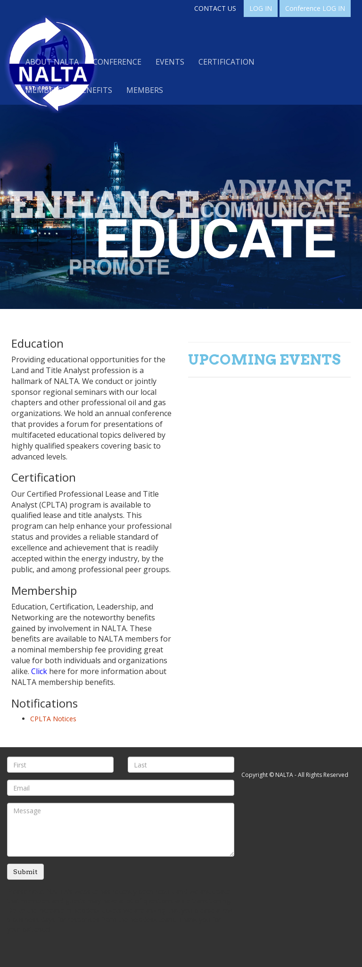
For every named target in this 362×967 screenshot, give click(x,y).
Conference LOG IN (315, 8)
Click (39, 671)
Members (144, 90)
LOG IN (260, 8)
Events (170, 62)
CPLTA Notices (53, 718)
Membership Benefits (68, 90)
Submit (25, 871)
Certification (226, 62)
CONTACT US (215, 8)
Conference (117, 62)
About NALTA (52, 62)
